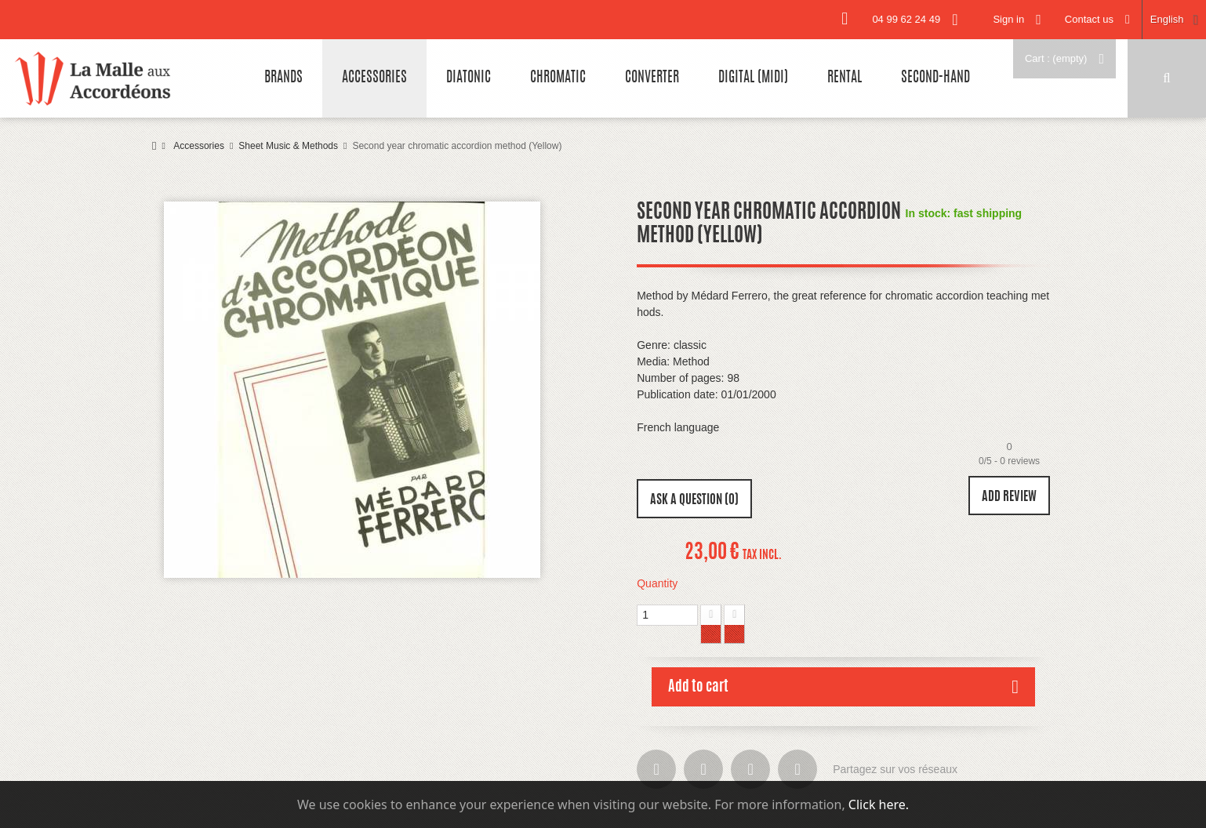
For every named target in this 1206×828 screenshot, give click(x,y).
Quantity (657, 583)
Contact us (1089, 19)
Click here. (878, 804)
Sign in (1008, 19)
